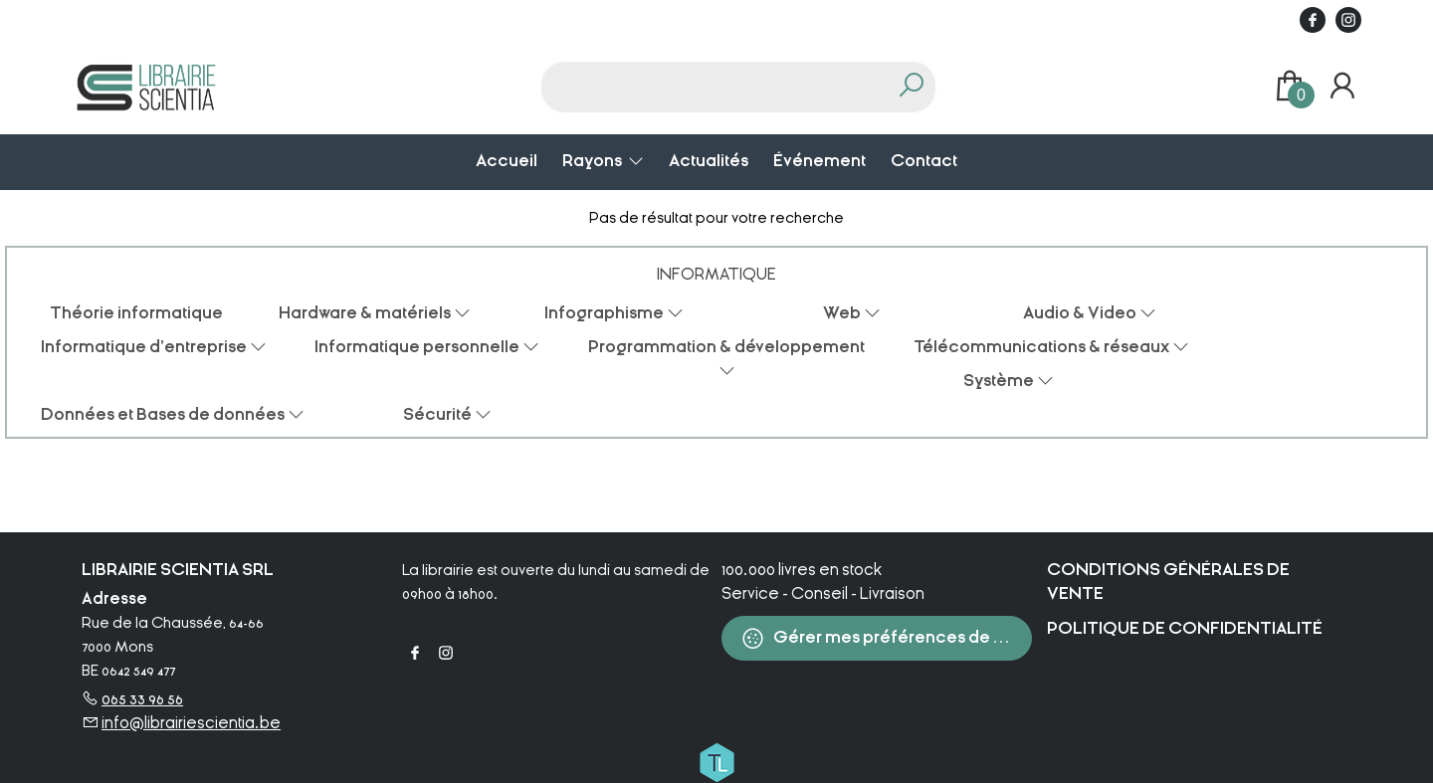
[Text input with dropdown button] (716, 87)
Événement (819, 160)
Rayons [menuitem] (593, 160)
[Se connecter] (1342, 86)
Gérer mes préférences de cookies (886, 638)
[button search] (911, 87)
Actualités (708, 160)
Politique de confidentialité (1185, 628)
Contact (924, 160)
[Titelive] (716, 761)
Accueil (506, 160)
